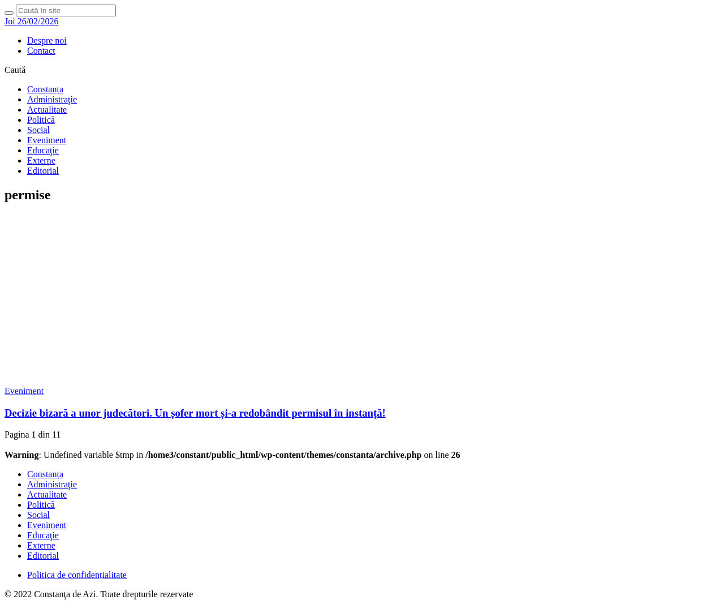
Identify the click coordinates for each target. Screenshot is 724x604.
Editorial (43, 170)
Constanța (45, 89)
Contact (41, 50)
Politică (41, 120)
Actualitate (47, 109)
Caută (15, 70)
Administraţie (52, 99)
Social (38, 130)
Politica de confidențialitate (77, 575)
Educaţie (43, 150)
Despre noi (47, 40)
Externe (41, 160)
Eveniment (46, 140)
